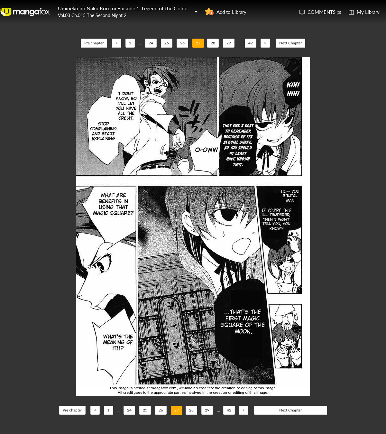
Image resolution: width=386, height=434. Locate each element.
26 (182, 43)
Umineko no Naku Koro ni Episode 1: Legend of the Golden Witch (132, 8)
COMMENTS (324, 12)
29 (228, 43)
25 (166, 43)
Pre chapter (94, 43)
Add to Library (231, 12)
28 (213, 43)
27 (198, 43)
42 (250, 43)
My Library (368, 12)
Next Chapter (290, 43)
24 (151, 43)
